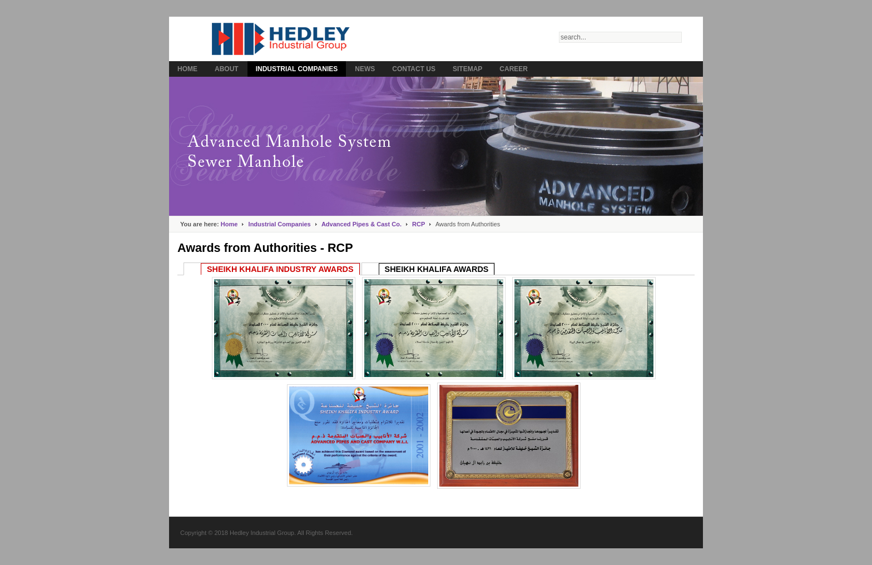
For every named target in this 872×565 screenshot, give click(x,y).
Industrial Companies (280, 224)
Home (229, 224)
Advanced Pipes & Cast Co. (361, 224)
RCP (418, 224)
